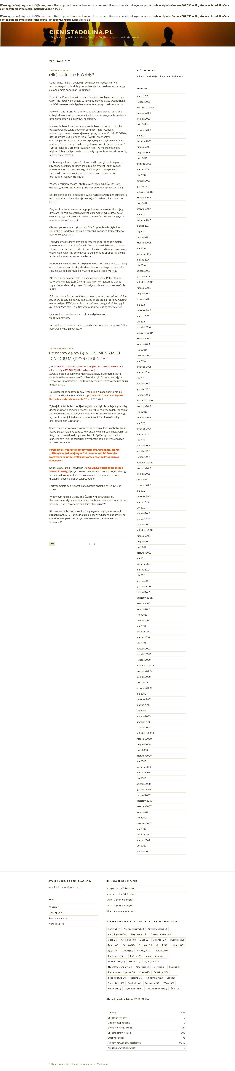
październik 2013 (145, 400)
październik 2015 (145, 282)
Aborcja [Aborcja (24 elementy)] (114, 929)
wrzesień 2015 (144, 288)
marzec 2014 (143, 372)
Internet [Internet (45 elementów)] (177, 945)
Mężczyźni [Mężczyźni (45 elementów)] (151, 961)
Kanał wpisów (55, 912)
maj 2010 (141, 626)
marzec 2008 (143, 772)
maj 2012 (141, 491)
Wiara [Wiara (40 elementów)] (168, 983)
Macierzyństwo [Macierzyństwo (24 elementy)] (155, 956)
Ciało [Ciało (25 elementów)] (112, 939)
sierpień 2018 (143, 152)
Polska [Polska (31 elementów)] (174, 967)
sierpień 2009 (144, 677)
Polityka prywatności (58, 1064)
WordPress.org (56, 924)
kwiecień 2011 (143, 564)
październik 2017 (145, 192)
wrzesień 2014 (144, 338)
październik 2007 (145, 800)
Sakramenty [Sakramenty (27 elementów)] (154, 977)
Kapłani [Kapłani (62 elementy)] (127, 950)
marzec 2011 (143, 569)
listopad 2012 (143, 457)
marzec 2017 (143, 225)
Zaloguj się (53, 907)
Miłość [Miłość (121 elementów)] (134, 961)
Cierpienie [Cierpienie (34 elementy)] (128, 939)
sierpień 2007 (143, 812)
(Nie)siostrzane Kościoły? (71, 74)
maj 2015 (141, 304)
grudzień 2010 (144, 586)
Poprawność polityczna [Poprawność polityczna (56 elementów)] (121, 972)
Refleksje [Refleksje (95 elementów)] (161, 972)
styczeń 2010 (143, 648)
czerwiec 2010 (144, 620)
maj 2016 (141, 248)
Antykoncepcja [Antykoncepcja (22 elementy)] (157, 929)
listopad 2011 (143, 524)
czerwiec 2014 (144, 355)
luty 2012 (141, 507)
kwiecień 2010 (144, 631)
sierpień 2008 (144, 744)
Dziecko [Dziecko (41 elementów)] (128, 945)
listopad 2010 (143, 592)
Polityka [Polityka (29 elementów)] (159, 967)
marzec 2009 (143, 705)
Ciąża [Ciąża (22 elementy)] (144, 939)
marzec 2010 (143, 637)
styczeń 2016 (143, 271)
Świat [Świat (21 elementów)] (175, 988)
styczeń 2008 (144, 784)
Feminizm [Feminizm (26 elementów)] (145, 945)
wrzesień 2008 (144, 739)
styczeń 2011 (143, 581)
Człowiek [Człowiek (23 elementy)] (159, 939)
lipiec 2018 (142, 158)
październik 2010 (145, 598)
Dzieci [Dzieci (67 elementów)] (113, 945)
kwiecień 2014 (144, 366)
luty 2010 (141, 643)
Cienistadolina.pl (81, 32)
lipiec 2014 (142, 350)
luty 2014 (141, 378)
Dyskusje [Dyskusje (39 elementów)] (177, 939)
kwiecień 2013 (144, 428)
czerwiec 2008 (144, 755)
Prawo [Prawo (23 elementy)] (144, 972)
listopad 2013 (143, 395)
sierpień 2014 (143, 344)
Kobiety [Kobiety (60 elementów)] (162, 950)
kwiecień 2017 (144, 220)
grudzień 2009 (144, 654)
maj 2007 (141, 829)
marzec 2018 (143, 169)
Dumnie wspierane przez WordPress (89, 1064)
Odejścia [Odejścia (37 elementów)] (142, 967)
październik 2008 (145, 733)
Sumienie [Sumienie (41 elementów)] (134, 983)
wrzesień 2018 (144, 147)
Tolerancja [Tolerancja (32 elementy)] (152, 983)
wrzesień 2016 (144, 242)
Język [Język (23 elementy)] (112, 950)
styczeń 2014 (143, 383)
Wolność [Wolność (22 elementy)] (114, 988)
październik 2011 (145, 530)
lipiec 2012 (142, 479)
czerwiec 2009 (144, 688)
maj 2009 (141, 693)
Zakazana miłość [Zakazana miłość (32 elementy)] (156, 988)
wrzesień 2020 (144, 113)
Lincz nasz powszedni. (123, 911)
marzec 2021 (143, 96)
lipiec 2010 (142, 614)
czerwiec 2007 (144, 823)
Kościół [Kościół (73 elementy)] (136, 956)
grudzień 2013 (143, 389)
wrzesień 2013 (144, 406)
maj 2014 (141, 361)
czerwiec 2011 (144, 552)
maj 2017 (141, 214)
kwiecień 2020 (144, 141)
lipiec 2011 (142, 547)
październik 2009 (145, 665)
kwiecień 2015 (144, 310)
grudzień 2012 (143, 451)
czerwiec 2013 (144, 417)
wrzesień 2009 (144, 671)
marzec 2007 (143, 840)
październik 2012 (145, 462)
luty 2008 (141, 778)
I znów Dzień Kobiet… (126, 888)
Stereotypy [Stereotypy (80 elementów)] (116, 983)
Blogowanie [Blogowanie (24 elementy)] (138, 934)
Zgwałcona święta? (123, 899)
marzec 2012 (143, 502)
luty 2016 (141, 265)
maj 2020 (141, 135)
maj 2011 (141, 558)
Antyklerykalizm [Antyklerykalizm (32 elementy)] (134, 929)
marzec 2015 (143, 316)
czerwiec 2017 (144, 209)
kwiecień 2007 (144, 834)
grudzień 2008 (144, 722)
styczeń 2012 (143, 513)
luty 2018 (141, 175)
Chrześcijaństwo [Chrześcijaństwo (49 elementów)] (160, 934)
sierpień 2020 (143, 118)
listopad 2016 (143, 237)
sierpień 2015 (143, 293)
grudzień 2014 (144, 327)
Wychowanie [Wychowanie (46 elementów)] (133, 988)
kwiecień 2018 (144, 164)
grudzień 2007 (144, 789)
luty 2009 (141, 710)
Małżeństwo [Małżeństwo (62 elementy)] (116, 961)
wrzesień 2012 (144, 468)
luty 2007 (141, 846)
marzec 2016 (143, 259)
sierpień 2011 (143, 541)
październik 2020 (145, 107)
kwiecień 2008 (144, 767)
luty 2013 (141, 440)
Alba (108, 911)
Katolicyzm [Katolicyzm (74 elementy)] (144, 950)
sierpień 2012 (143, 473)
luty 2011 (141, 575)
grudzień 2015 (144, 276)
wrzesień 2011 (144, 536)
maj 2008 (141, 761)
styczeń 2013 (143, 445)
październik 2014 (145, 333)
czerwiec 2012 (144, 485)
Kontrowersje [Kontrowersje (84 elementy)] (117, 956)
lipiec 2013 (142, 412)
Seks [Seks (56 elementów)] (171, 977)
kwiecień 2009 (144, 699)
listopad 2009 (144, 660)
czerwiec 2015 (144, 299)
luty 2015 (141, 321)
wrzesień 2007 (144, 806)
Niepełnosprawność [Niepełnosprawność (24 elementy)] (120, 967)
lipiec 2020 (142, 124)
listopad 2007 (143, 795)
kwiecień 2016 (144, 254)
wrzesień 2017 (144, 197)
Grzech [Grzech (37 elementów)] (162, 945)
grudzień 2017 (143, 186)
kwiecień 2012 (144, 496)
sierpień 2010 (143, 609)
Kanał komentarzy (57, 918)
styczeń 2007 (143, 851)
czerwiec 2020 (144, 130)
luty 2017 (141, 231)
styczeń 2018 (143, 180)
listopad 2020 (143, 102)
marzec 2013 (143, 434)
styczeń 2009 (144, 716)
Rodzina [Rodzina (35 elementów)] (136, 977)
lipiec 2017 (142, 203)
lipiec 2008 (142, 750)
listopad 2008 (144, 727)
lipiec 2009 (142, 682)
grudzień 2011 (143, 519)
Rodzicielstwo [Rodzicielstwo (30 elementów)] (117, 977)
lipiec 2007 (142, 817)
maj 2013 (141, 423)
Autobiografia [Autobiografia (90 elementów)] (117, 934)
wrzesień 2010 (144, 603)
